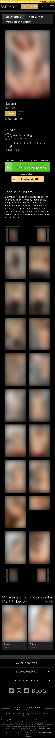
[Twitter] (11, 690)
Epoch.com (31, 730)
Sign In (44, 6)
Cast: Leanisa (36, 16)
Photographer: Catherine (18, 21)
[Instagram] (19, 690)
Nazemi (10, 103)
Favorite (10, 113)
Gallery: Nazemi (13, 16)
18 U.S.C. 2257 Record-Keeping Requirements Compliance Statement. (27, 715)
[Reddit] (26, 690)
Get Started (30, 6)
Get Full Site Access (27, 166)
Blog (39, 690)
